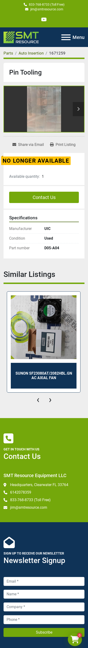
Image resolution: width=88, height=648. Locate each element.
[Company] (44, 606)
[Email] (44, 581)
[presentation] (38, 400)
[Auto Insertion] (31, 53)
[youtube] (44, 19)
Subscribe (44, 632)
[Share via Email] (28, 144)
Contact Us (44, 197)
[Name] (44, 594)
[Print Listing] (63, 144)
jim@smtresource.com (46, 9)
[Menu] (66, 37)
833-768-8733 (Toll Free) (47, 4)
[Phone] (44, 619)
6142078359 (20, 492)
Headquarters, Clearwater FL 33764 (39, 485)
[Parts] (8, 53)
